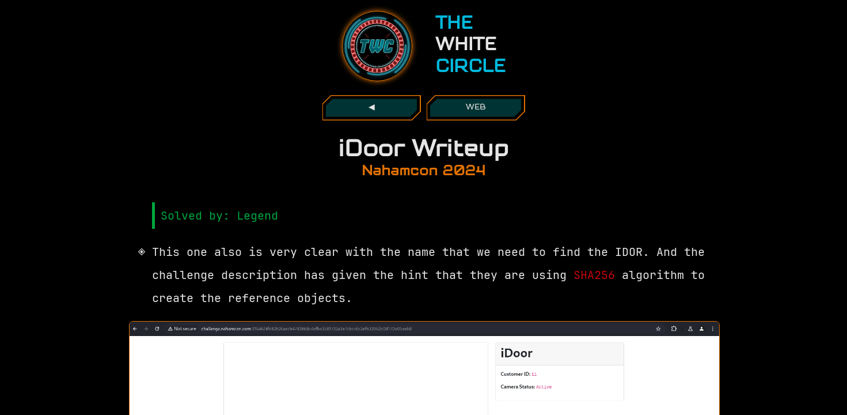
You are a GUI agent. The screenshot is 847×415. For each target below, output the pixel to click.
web (476, 107)
